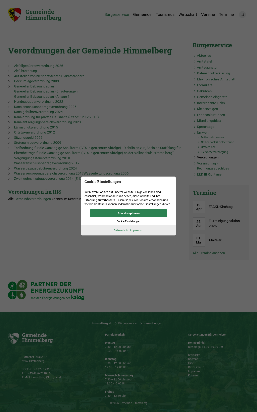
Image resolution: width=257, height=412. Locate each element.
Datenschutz (121, 230)
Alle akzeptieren (129, 213)
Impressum (136, 230)
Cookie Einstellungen (128, 221)
